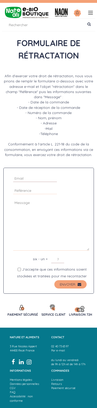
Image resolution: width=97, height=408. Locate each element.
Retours (56, 384)
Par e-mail (58, 350)
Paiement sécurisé (63, 388)
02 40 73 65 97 (60, 346)
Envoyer (70, 284)
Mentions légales (21, 380)
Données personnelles (24, 384)
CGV (13, 388)
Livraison (57, 380)
